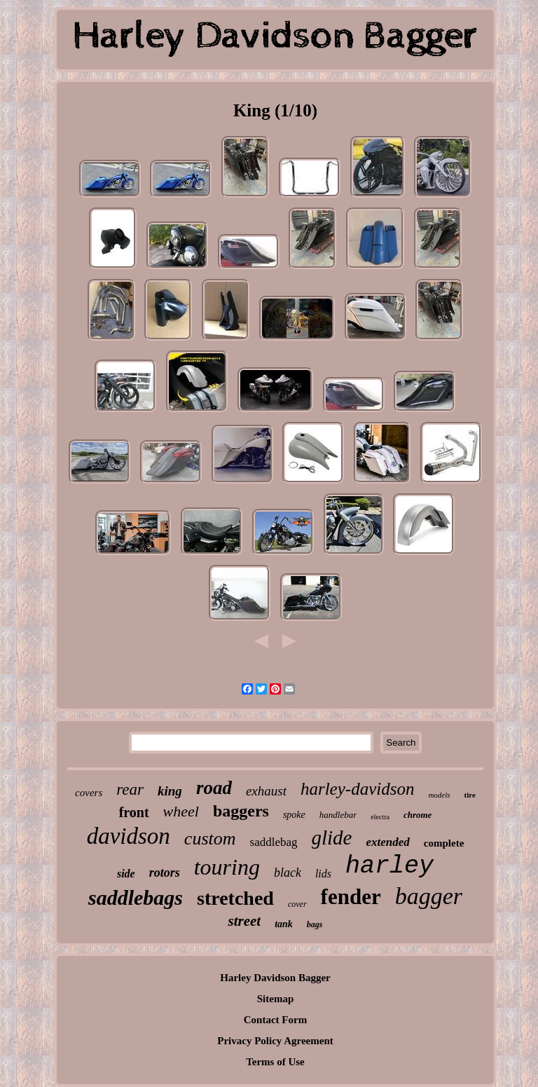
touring (227, 867)
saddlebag (274, 842)
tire (470, 795)
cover (297, 904)
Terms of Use (275, 1061)
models (439, 795)
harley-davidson (357, 788)
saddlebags (135, 897)
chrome (418, 814)
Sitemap (275, 998)
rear (130, 789)
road (214, 787)
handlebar (338, 814)
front (134, 812)
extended (388, 842)
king (170, 791)
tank (284, 924)
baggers (241, 811)
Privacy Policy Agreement (275, 1040)
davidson (128, 836)
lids (323, 874)
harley (389, 866)
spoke (294, 814)
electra (380, 817)
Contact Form (275, 1019)
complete (444, 843)
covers (88, 792)
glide (332, 837)
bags (315, 924)
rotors (164, 873)
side (126, 874)
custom (210, 838)
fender (351, 896)
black (287, 873)
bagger (428, 896)
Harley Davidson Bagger (275, 977)
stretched (235, 898)
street (244, 920)
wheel (181, 811)
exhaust (266, 791)
